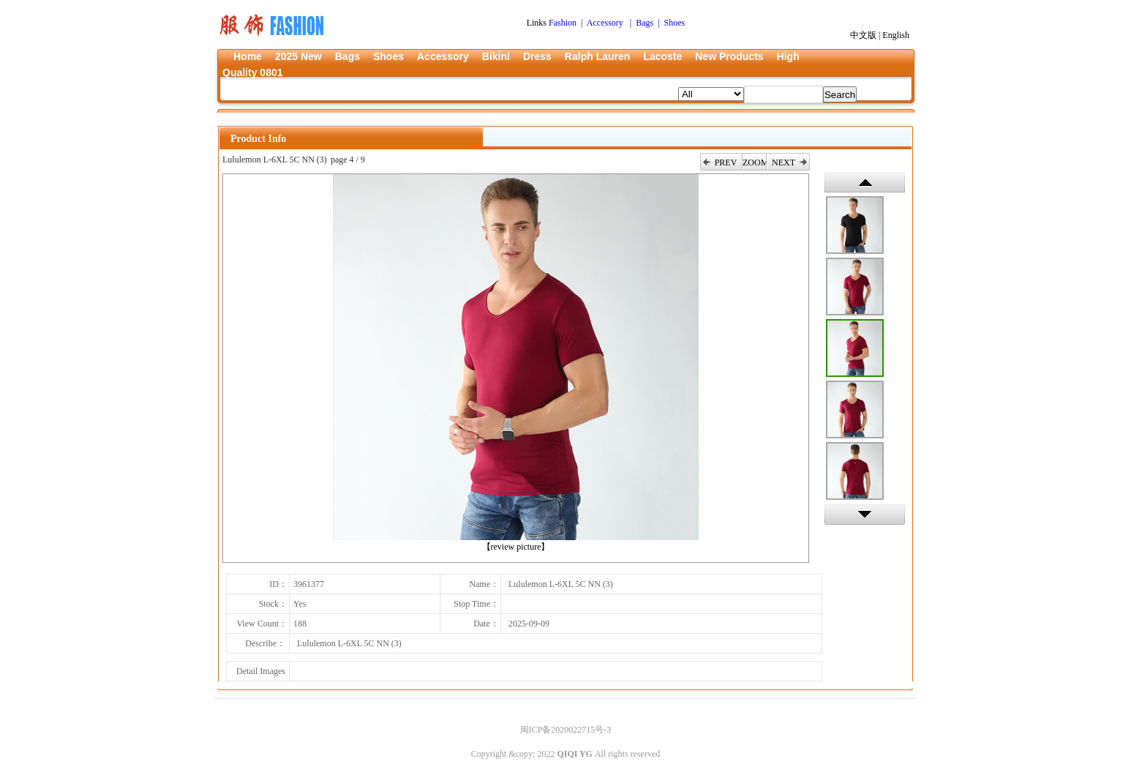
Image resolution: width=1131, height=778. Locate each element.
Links (538, 23)
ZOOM (754, 162)
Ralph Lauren (597, 56)
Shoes (388, 56)
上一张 (864, 182)
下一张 (864, 514)
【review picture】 (516, 547)
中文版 (863, 35)
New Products (729, 56)
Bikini (496, 56)
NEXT (783, 162)
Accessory (443, 56)
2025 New (298, 56)
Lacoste (662, 56)
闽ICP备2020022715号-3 (566, 730)
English (895, 35)
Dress (537, 56)
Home (247, 56)
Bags (347, 56)
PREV (726, 162)
